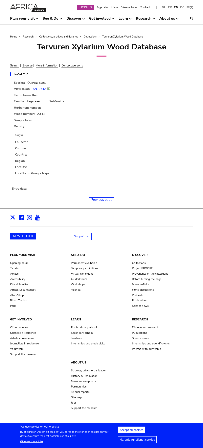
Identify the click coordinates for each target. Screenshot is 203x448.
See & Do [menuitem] (52, 20)
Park (13, 306)
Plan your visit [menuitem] (24, 20)
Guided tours (79, 279)
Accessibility (17, 279)
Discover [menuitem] (75, 20)
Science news (140, 306)
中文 (190, 7)
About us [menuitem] (169, 20)
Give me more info (31, 441)
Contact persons (72, 65)
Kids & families (19, 284)
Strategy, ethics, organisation (88, 370)
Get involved (21, 319)
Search (14, 65)
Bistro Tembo (18, 300)
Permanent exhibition (84, 263)
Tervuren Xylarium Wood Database (122, 36)
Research (28, 36)
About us (78, 362)
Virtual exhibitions (82, 274)
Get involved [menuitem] (101, 20)
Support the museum (23, 354)
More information (47, 65)
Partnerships (79, 386)
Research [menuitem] (145, 20)
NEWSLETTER (23, 236)
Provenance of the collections (150, 274)
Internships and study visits (88, 343)
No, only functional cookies (137, 440)
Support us (81, 236)
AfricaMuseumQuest (22, 290)
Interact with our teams (146, 349)
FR (170, 7)
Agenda (102, 7)
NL (164, 7)
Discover (139, 255)
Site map (76, 397)
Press (114, 7)
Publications (139, 300)
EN (176, 7)
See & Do (78, 255)
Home (13, 36)
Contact (145, 7)
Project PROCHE (142, 268)
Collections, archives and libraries (58, 36)
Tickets (14, 268)
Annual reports (80, 392)
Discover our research (145, 327)
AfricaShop (17, 295)
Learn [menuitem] (125, 20)
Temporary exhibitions (84, 268)
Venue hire (129, 7)
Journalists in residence (24, 343)
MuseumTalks (140, 284)
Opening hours (19, 263)
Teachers (76, 338)
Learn (76, 319)
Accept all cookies (131, 431)
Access (14, 274)
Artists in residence (22, 338)
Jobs (74, 403)
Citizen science (19, 327)
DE (182, 7)
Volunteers (17, 349)
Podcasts (137, 295)
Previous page (101, 199)
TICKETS (85, 7)
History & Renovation (84, 376)
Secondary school (82, 333)
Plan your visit (22, 255)
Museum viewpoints (83, 381)
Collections (90, 36)
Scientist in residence (23, 333)
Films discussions (143, 290)
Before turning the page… (147, 279)
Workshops (78, 284)
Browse (27, 65)
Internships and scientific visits (151, 343)
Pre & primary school (84, 327)
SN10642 (40, 89)
